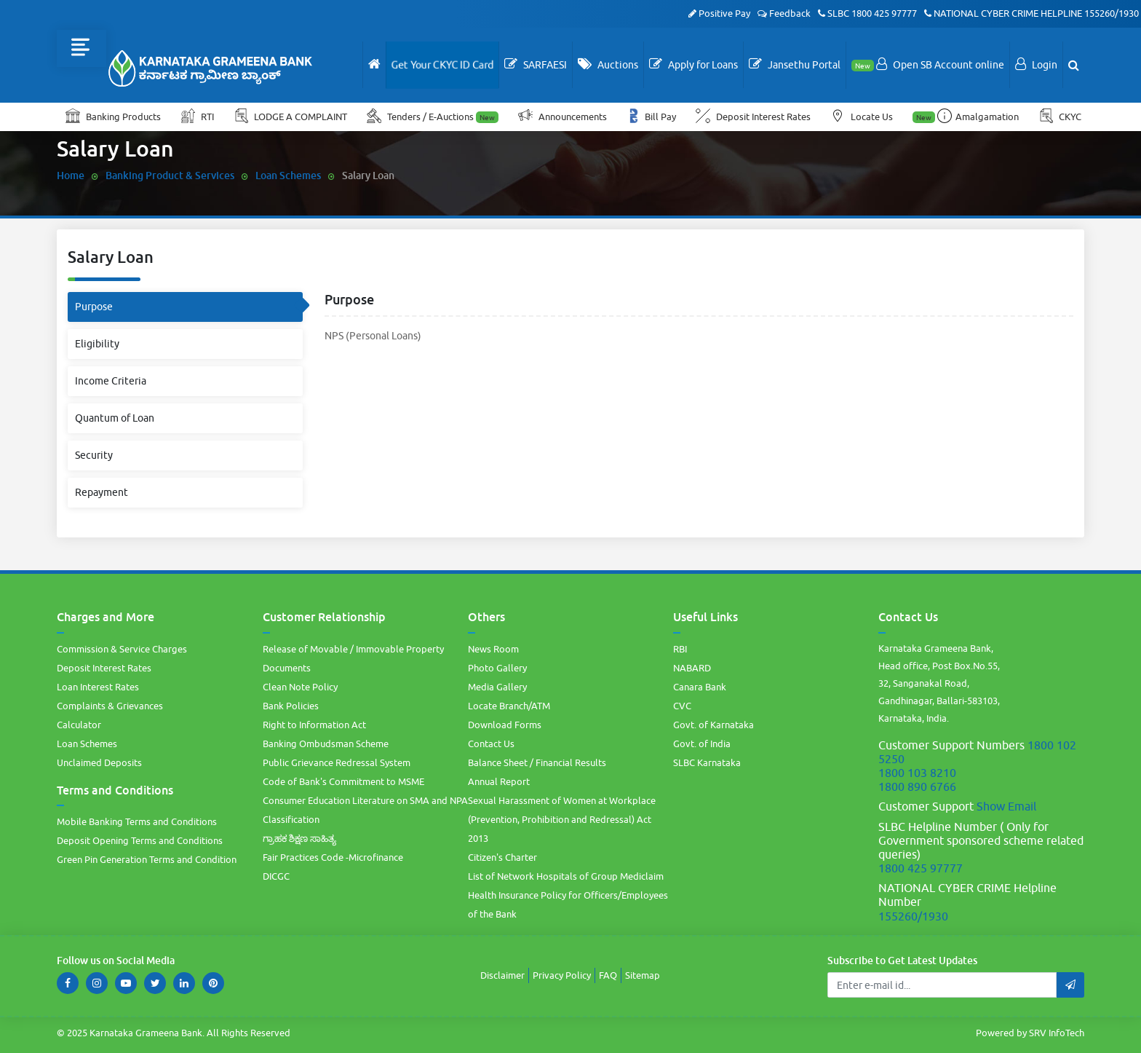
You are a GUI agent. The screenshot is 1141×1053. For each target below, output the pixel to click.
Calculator (79, 724)
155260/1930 (1111, 13)
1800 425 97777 (884, 13)
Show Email (1006, 806)
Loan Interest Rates (98, 687)
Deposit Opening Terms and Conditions (140, 840)
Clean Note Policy (300, 687)
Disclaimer (502, 975)
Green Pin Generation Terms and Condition (146, 859)
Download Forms (504, 724)
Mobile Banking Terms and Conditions (137, 821)
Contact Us (491, 743)
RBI (680, 649)
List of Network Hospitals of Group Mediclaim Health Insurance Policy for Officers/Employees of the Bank (568, 895)
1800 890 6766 (917, 786)
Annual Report (499, 781)
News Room (493, 649)
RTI (198, 116)
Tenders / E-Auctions (434, 116)
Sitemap (642, 975)
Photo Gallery (497, 668)
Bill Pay (652, 116)
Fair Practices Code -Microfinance (333, 857)
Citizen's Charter (502, 857)
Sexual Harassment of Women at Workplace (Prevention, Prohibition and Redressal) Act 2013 (562, 819)
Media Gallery (497, 687)
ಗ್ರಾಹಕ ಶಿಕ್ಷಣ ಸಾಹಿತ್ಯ (299, 838)
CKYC (1061, 116)
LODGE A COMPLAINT (291, 116)
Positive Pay (719, 13)
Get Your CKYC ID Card (442, 65)
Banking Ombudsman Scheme (326, 743)
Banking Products (113, 116)
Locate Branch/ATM (509, 705)
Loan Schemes (288, 175)
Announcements (563, 116)
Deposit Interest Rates (754, 116)
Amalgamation (967, 116)
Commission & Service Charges (122, 649)
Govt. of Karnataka (713, 724)
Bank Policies (291, 705)
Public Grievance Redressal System (336, 762)
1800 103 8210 (917, 772)
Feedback (784, 13)
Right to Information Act (314, 724)
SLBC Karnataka (707, 762)
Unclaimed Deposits (99, 762)
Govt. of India (702, 743)
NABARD (692, 668)
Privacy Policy (562, 975)
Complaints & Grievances (110, 705)
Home (70, 175)
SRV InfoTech (1056, 1032)
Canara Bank (699, 687)
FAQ (608, 975)
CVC (682, 705)
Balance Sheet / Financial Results (537, 762)
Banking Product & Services (170, 175)
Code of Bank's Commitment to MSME (343, 781)
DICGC (276, 876)
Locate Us (862, 116)
